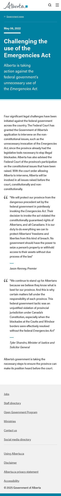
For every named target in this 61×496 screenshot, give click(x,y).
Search (50, 5)
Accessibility (11, 481)
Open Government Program (20, 412)
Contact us (10, 430)
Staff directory (12, 403)
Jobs (6, 394)
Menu (57, 5)
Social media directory (17, 439)
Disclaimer (10, 462)
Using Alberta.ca (14, 453)
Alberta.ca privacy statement (21, 472)
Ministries (10, 421)
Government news (15, 16)
